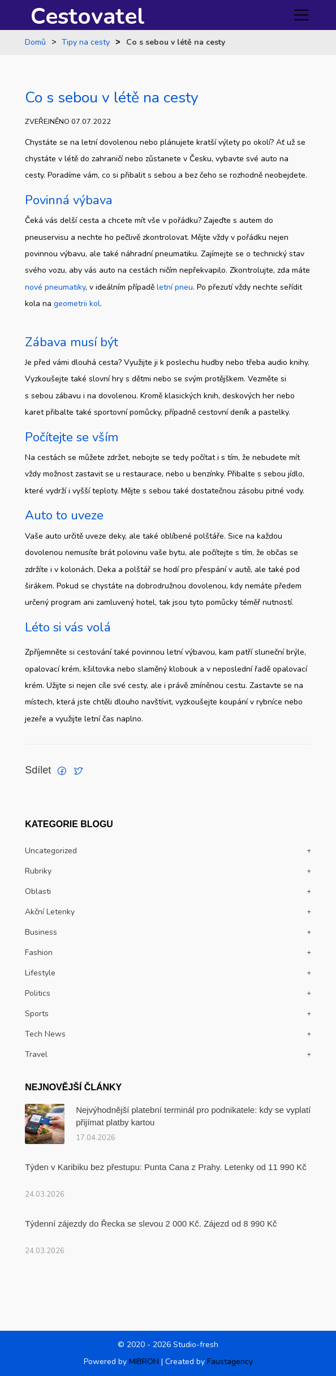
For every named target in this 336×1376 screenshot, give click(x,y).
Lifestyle (40, 973)
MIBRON (144, 1361)
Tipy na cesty (86, 42)
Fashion (39, 952)
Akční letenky (50, 911)
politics (37, 993)
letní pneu (175, 287)
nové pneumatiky (55, 287)
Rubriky (38, 871)
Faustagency (230, 1361)
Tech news (45, 1034)
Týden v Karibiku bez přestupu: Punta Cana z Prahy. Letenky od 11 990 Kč (166, 1167)
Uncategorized (51, 850)
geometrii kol (77, 303)
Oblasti (38, 891)
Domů (35, 42)
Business (41, 932)
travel (36, 1054)
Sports (37, 1013)
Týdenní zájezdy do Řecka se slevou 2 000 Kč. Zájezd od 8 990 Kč (151, 1223)
